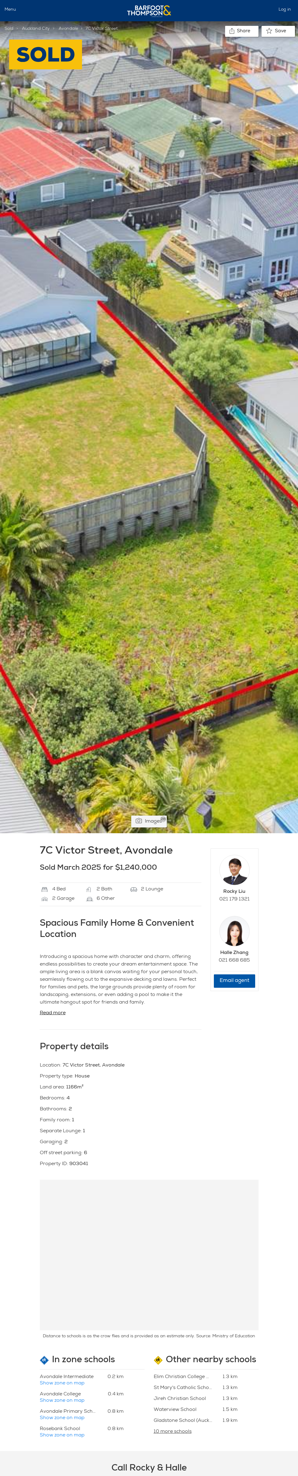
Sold (9, 29)
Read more (53, 1013)
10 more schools (173, 1431)
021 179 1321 (234, 899)
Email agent (234, 980)
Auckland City (36, 29)
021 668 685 (234, 960)
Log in (285, 10)
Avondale (68, 29)
